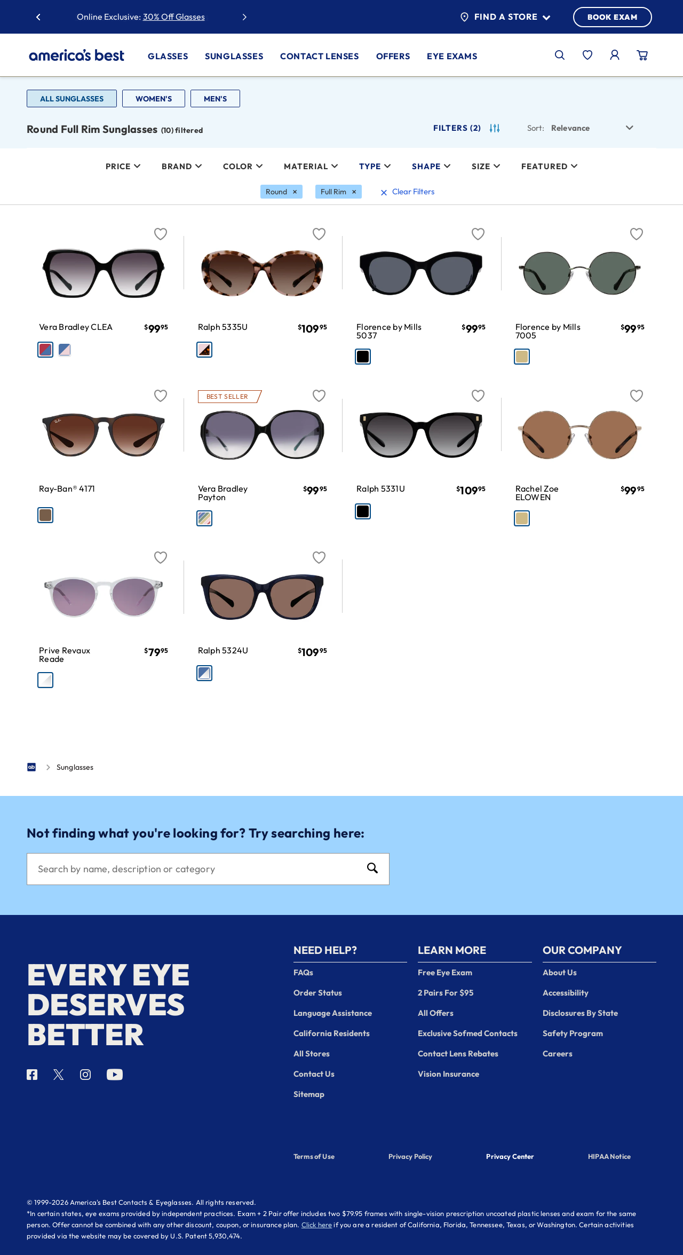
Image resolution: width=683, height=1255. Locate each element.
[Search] (197, 869)
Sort (535, 128)
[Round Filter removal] (281, 192)
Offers (393, 56)
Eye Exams (452, 56)
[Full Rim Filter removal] (338, 192)
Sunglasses (234, 56)
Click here (316, 1224)
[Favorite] (160, 228)
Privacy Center (510, 1157)
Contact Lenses (319, 56)
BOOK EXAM (612, 17)
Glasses (168, 56)
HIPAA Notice (609, 1156)
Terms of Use (314, 1156)
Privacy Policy (410, 1156)
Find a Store (505, 17)
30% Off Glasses (174, 16)
